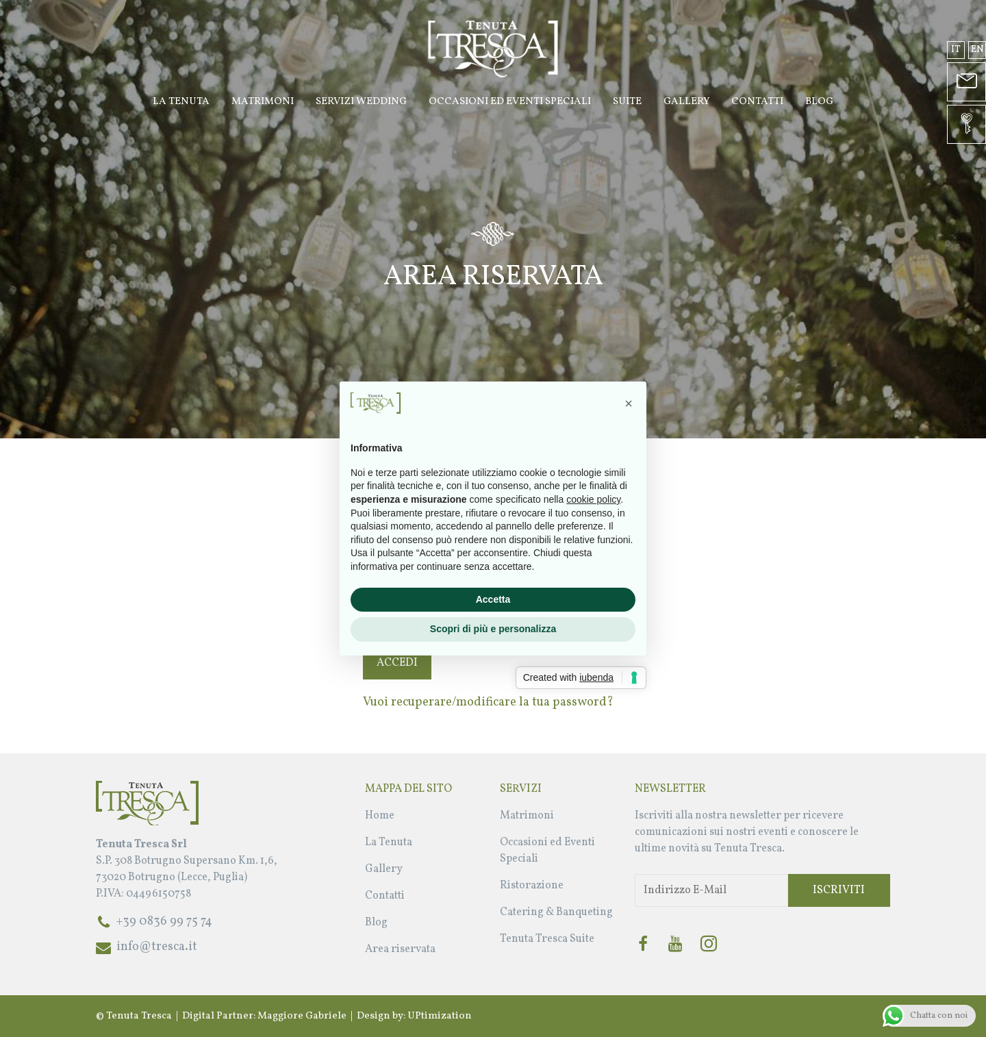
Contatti (757, 102)
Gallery (686, 102)
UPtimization (439, 1016)
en (977, 49)
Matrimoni (262, 102)
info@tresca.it (156, 946)
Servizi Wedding (361, 102)
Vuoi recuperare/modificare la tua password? (488, 702)
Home (379, 815)
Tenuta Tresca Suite (547, 939)
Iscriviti (839, 890)
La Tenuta (181, 102)
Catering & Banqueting (556, 912)
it (956, 49)
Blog (819, 102)
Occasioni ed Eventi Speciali (510, 102)
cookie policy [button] (593, 499)
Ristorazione (532, 885)
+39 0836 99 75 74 (164, 921)
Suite (627, 102)
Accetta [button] (493, 599)
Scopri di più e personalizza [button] (493, 628)
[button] (629, 403)
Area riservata (400, 949)
